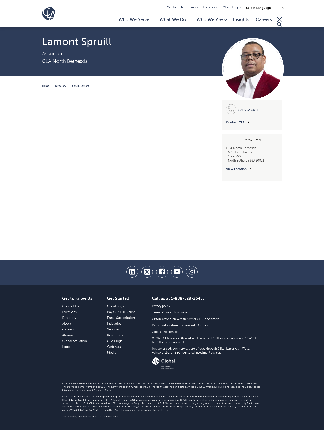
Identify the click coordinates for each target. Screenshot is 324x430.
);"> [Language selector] (264, 8)
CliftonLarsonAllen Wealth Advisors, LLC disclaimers (185, 319)
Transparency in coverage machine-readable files (90, 417)
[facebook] (162, 272)
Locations (210, 7)
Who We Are (211, 20)
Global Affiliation (74, 341)
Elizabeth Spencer (104, 390)
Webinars (114, 347)
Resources (115, 335)
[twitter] (147, 272)
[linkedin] (132, 272)
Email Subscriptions (121, 318)
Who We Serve (136, 20)
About (66, 323)
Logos (66, 347)
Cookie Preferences (165, 332)
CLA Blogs (114, 341)
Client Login (232, 7)
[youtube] (177, 272)
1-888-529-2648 (187, 299)
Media (111, 352)
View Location (236, 169)
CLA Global (160, 397)
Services (113, 329)
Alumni (67, 335)
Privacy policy (161, 306)
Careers (264, 20)
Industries (114, 323)
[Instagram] (192, 272)
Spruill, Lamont (80, 86)
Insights (241, 20)
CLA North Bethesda (65, 61)
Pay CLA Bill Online (121, 312)
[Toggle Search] (279, 22)
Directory (60, 86)
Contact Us (175, 7)
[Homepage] (48, 13)
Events (193, 7)
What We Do (175, 20)
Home (45, 86)
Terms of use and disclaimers (171, 312)
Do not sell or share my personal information (181, 325)
